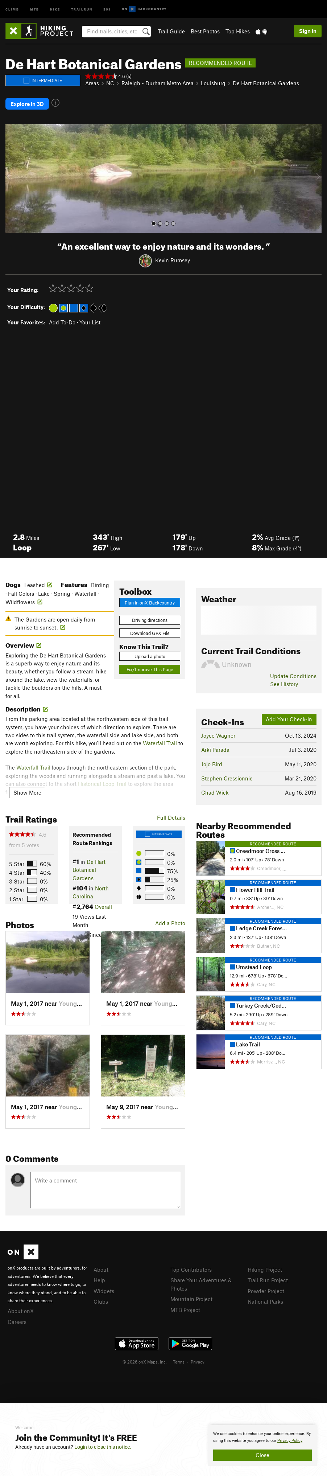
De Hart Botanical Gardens (266, 83)
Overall (103, 906)
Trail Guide (171, 31)
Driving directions (149, 620)
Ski (107, 9)
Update (293, 676)
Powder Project (266, 1291)
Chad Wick (215, 792)
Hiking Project (265, 1269)
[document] (262, 1445)
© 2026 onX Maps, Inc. (145, 1361)
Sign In (307, 31)
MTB (34, 9)
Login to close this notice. (102, 1447)
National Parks (265, 1301)
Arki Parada (215, 749)
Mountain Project (191, 1299)
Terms (179, 1361)
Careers (17, 1322)
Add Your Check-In (289, 719)
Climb (12, 9)
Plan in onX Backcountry (150, 603)
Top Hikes (237, 31)
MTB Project (185, 1310)
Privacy (197, 1361)
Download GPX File (150, 633)
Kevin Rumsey (172, 260)
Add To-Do (62, 322)
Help (99, 1280)
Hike (55, 9)
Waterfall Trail (160, 743)
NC (110, 83)
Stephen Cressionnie (227, 778)
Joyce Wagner (218, 735)
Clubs (101, 1301)
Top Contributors (191, 1269)
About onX (21, 1311)
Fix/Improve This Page (150, 669)
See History (284, 684)
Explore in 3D (27, 104)
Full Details (171, 817)
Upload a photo (149, 656)
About (101, 1269)
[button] (12, 178)
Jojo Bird (211, 764)
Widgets (104, 1291)
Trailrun (81, 9)
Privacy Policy (289, 1440)
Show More (27, 792)
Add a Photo (170, 923)
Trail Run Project (268, 1280)
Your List (89, 322)
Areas (92, 83)
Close (262, 1455)
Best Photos (205, 31)
